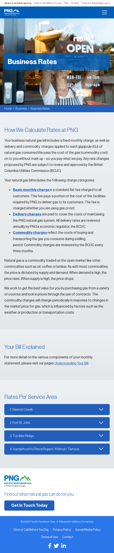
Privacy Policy (62, 530)
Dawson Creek (22, 409)
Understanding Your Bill (71, 363)
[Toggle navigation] (104, 12)
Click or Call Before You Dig (47, 3)
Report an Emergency (17, 3)
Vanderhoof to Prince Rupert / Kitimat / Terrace (46, 449)
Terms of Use (49, 537)
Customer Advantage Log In (95, 3)
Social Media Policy (88, 530)
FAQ (66, 3)
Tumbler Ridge (23, 436)
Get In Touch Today (29, 505)
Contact (75, 3)
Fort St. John (21, 423)
